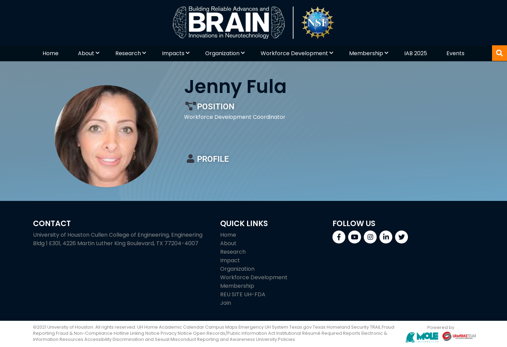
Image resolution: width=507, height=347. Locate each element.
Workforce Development (294, 53)
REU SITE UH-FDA (242, 294)
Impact (230, 260)
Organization (222, 53)
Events (455, 53)
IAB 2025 (415, 53)
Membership (366, 53)
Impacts (173, 53)
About (86, 53)
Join (225, 303)
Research (128, 53)
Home (51, 53)
